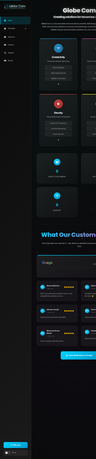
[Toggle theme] (7, 452)
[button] (15, 20)
